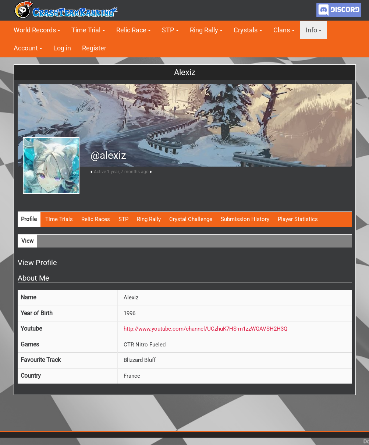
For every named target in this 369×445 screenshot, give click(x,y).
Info (311, 30)
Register (94, 48)
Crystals (246, 30)
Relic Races (95, 219)
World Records (35, 30)
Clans (281, 30)
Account (26, 48)
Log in (62, 48)
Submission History (245, 219)
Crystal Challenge (190, 219)
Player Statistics (298, 219)
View (27, 241)
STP (168, 30)
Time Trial (85, 30)
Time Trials (59, 219)
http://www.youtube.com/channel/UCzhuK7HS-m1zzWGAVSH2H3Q (205, 328)
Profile (29, 219)
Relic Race (131, 30)
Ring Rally (204, 30)
